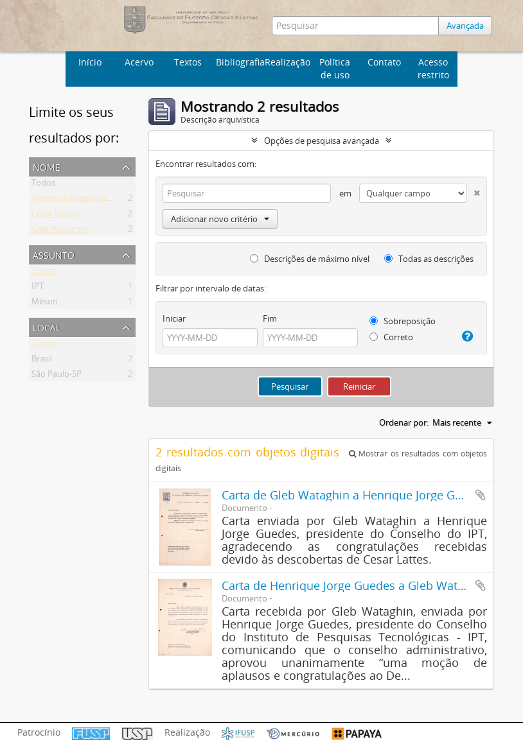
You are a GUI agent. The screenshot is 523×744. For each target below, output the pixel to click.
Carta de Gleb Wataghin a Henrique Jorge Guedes (355, 495)
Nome (46, 166)
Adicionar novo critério (220, 219)
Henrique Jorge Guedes (75, 200)
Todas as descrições (429, 258)
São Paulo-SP (56, 376)
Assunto (54, 254)
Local (46, 326)
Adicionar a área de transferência (480, 495)
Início (90, 62)
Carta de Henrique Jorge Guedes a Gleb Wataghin (355, 585)
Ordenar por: (404, 422)
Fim (270, 318)
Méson (44, 303)
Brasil (41, 361)
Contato (384, 62)
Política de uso (334, 68)
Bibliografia (239, 62)
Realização (287, 62)
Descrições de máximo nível (309, 258)
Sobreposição (402, 321)
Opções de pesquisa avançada (321, 140)
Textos (188, 62)
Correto (391, 337)
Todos (43, 185)
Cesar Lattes (54, 215)
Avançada (465, 25)
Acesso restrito (433, 68)
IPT (37, 288)
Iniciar (174, 318)
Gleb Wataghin (59, 231)
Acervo (139, 62)
